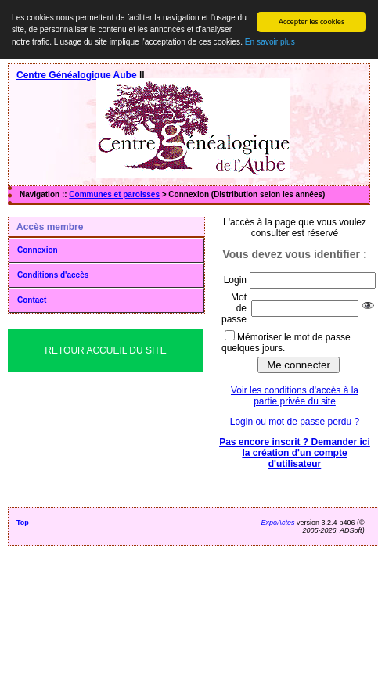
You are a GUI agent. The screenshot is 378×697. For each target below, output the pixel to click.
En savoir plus (270, 42)
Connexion (37, 250)
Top (22, 522)
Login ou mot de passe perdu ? (294, 421)
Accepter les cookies (311, 21)
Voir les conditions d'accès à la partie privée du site (294, 396)
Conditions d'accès (52, 275)
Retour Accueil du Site (105, 350)
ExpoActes (277, 522)
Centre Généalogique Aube (76, 75)
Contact (31, 300)
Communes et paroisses (114, 194)
